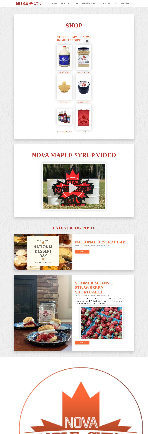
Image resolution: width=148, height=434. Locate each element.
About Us (65, 3)
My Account (74, 39)
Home (54, 3)
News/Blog (126, 3)
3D (116, 3)
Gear (83, 132)
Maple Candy (64, 102)
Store (75, 3)
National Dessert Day (100, 243)
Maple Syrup (64, 73)
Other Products (64, 132)
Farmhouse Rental (91, 3)
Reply (82, 253)
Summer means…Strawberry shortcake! (94, 289)
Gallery (107, 3)
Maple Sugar (83, 73)
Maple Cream (84, 102)
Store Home (62, 39)
